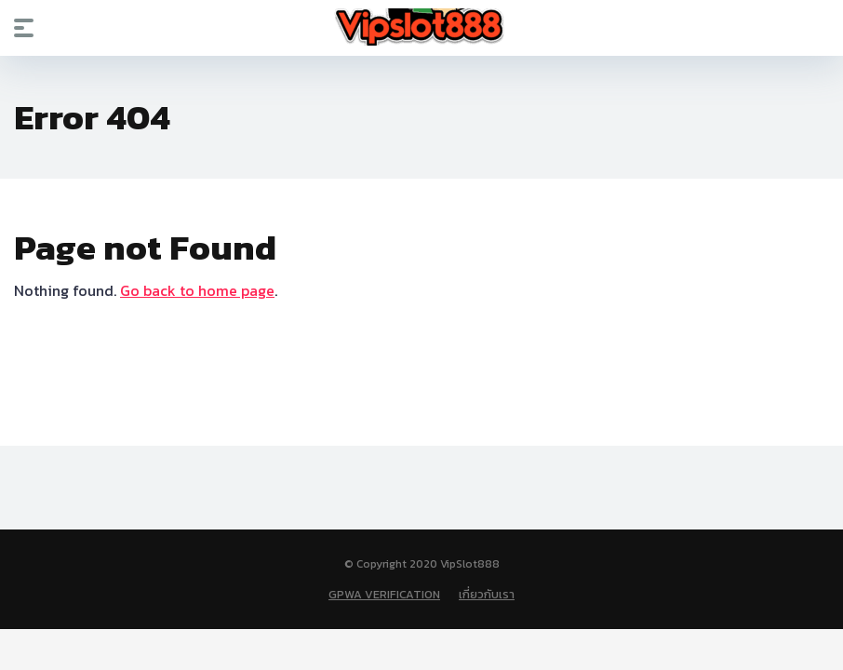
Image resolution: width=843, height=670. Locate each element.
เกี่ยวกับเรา (487, 594)
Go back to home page (197, 290)
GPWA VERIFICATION (384, 594)
